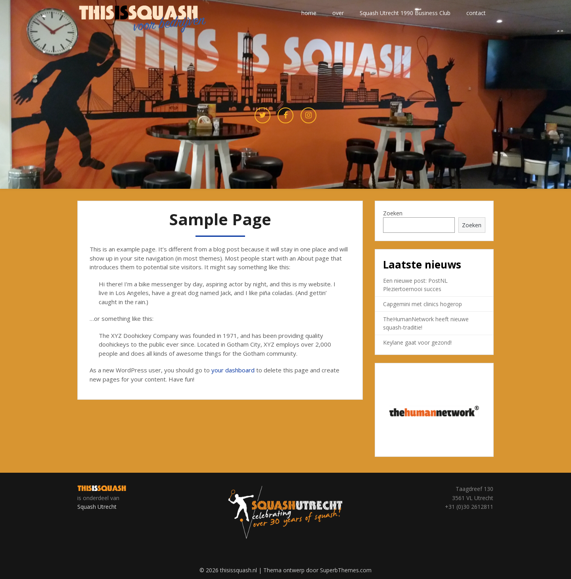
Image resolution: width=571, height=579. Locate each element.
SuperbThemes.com (346, 570)
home (308, 13)
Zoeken (392, 213)
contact (476, 13)
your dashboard (233, 370)
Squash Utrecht (97, 506)
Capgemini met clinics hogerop (422, 304)
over (338, 13)
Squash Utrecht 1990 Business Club (405, 13)
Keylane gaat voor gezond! (417, 342)
